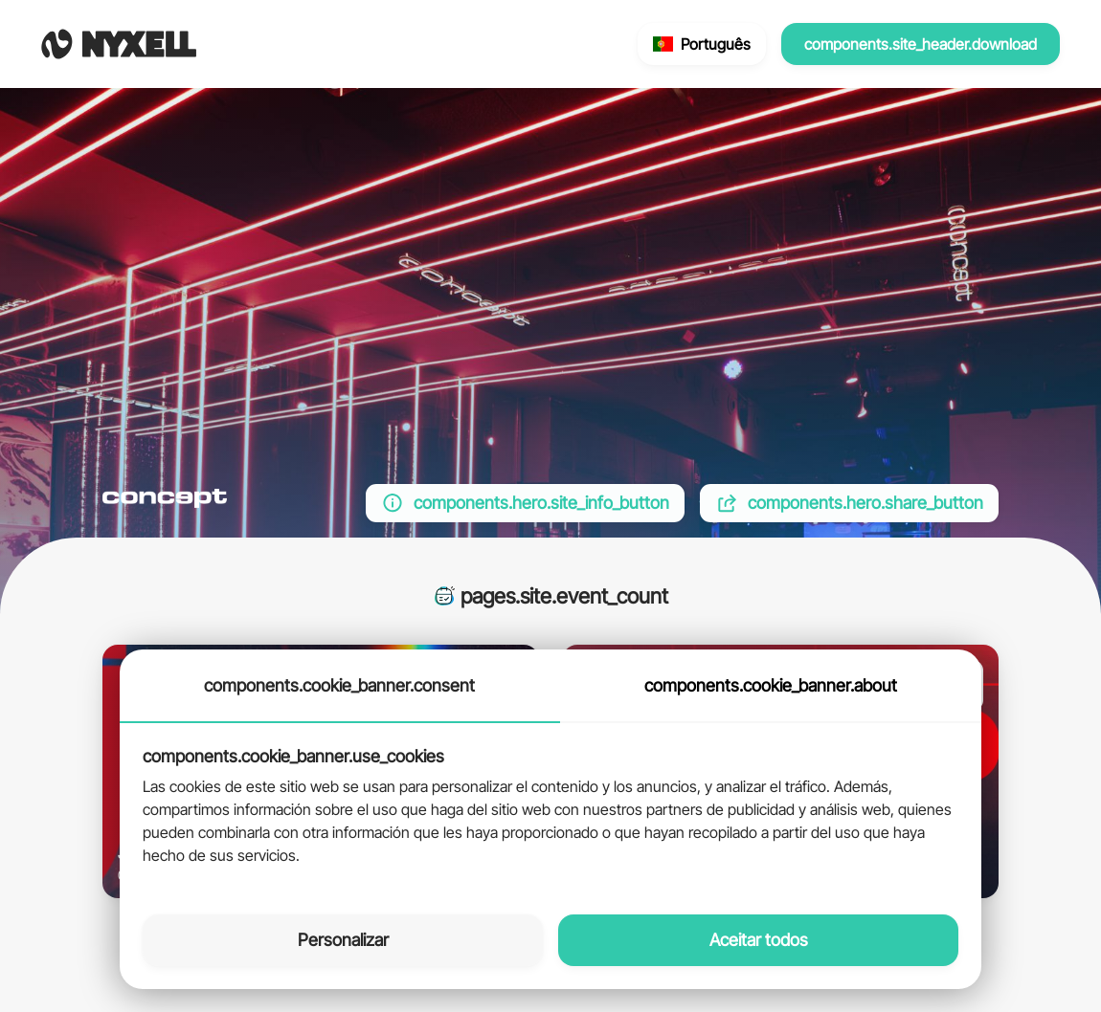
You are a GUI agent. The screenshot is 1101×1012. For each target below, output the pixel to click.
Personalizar (343, 940)
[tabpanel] (550, 807)
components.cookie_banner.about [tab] (770, 685)
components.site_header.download (920, 44)
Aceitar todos (758, 940)
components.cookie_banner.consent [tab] (339, 685)
